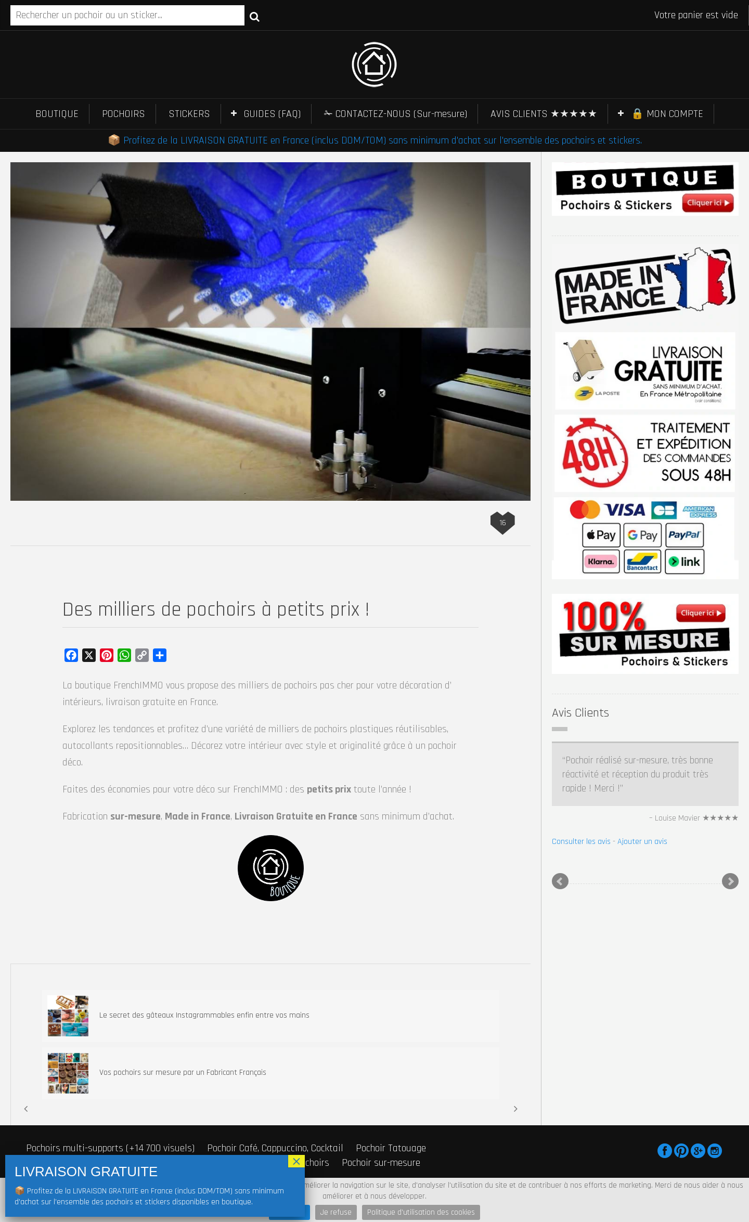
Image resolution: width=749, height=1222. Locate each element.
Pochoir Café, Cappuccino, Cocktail (275, 1148)
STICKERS (189, 114)
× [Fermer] (296, 1161)
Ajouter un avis (642, 841)
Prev (560, 881)
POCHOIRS (123, 114)
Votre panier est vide (696, 15)
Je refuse (336, 1212)
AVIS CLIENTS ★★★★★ (543, 114)
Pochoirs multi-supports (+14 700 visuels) (110, 1148)
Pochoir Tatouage (391, 1148)
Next (730, 881)
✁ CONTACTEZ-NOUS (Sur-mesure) (395, 114)
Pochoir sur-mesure (381, 1162)
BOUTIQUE (57, 114)
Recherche (255, 16)
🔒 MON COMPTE (667, 114)
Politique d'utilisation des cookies (421, 1212)
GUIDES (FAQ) (272, 114)
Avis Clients (580, 713)
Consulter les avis (581, 841)
